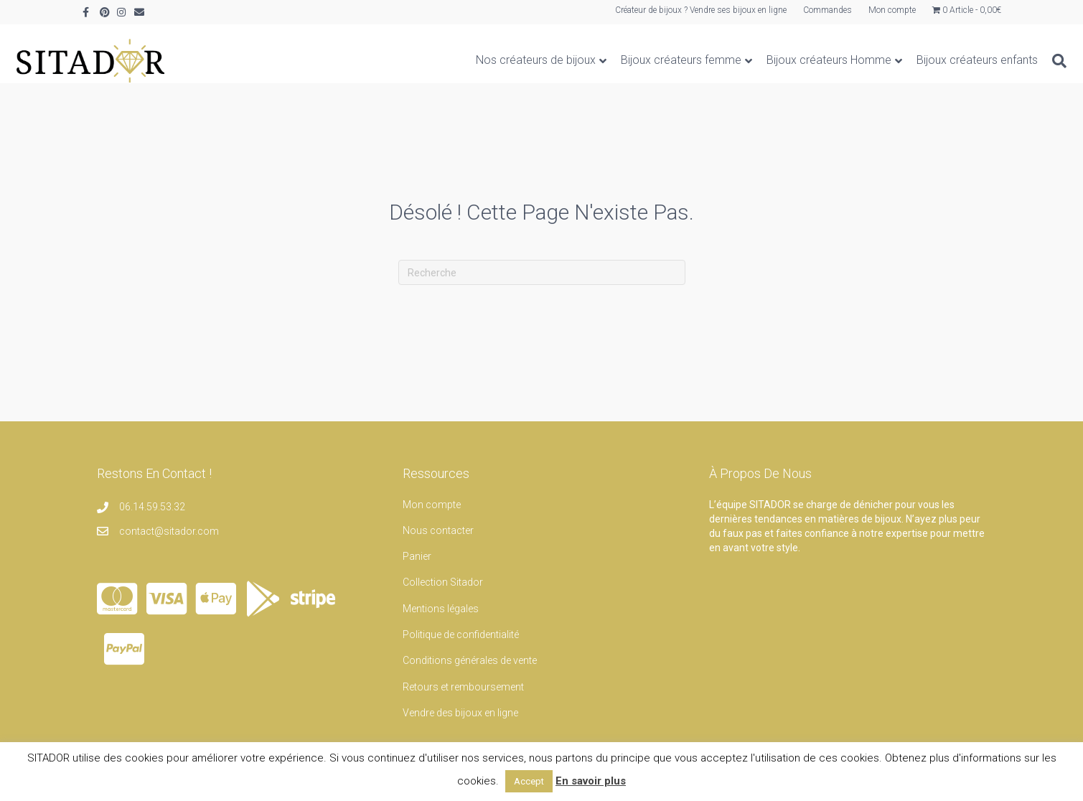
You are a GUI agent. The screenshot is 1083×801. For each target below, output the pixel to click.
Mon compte (892, 10)
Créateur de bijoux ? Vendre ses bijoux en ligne (701, 10)
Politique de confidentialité (461, 634)
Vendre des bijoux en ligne (460, 712)
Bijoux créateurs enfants (911, 60)
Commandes (827, 10)
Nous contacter (438, 530)
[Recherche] (989, 61)
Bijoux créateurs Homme (762, 60)
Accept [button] (529, 781)
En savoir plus (590, 780)
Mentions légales (441, 608)
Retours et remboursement (463, 687)
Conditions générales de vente (470, 660)
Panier (417, 556)
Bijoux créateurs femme (615, 60)
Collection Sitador (443, 582)
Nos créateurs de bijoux (470, 60)
